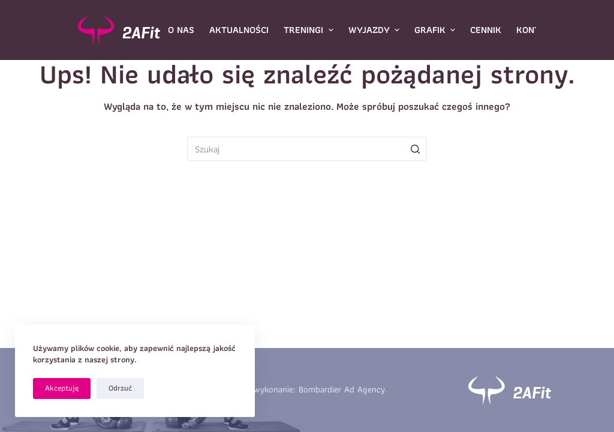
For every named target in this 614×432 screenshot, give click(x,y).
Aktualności (239, 29)
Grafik (436, 29)
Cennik (485, 29)
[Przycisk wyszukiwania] (415, 149)
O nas (181, 29)
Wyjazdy (375, 29)
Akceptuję (62, 388)
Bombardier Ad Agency (342, 389)
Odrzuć (120, 388)
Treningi (310, 29)
